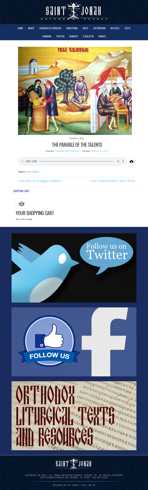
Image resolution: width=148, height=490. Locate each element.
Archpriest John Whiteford (67, 151)
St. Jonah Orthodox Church (74, 12)
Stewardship (32, 171)
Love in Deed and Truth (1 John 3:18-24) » (113, 181)
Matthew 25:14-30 (99, 151)
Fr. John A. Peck (77, 485)
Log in (91, 485)
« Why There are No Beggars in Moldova (39, 181)
